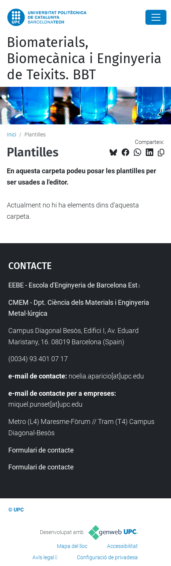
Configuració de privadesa (107, 557)
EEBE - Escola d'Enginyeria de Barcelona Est (72, 285)
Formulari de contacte (41, 450)
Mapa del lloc (72, 546)
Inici (11, 135)
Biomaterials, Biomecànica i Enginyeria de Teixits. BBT (84, 58)
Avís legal (43, 557)
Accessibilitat (122, 546)
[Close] (155, 17)
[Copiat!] (161, 152)
